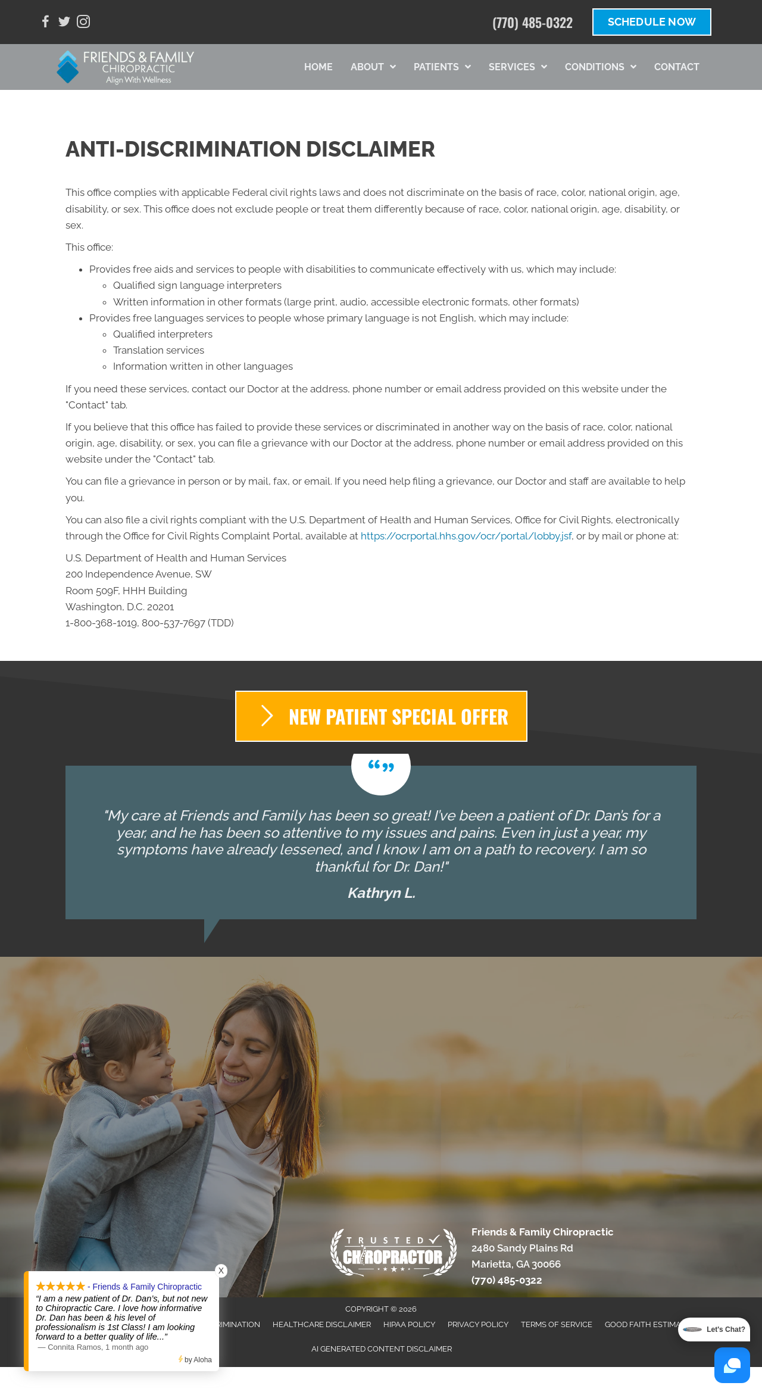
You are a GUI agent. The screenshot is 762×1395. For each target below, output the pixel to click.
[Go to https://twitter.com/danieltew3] (64, 23)
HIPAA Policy (409, 1324)
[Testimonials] (381, 843)
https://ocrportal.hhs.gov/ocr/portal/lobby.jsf (466, 536)
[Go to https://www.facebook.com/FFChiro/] (45, 23)
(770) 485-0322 (532, 22)
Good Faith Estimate (647, 1324)
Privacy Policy (478, 1324)
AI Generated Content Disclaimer (381, 1348)
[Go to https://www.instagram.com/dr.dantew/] (83, 23)
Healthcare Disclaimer (322, 1324)
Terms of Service (556, 1324)
